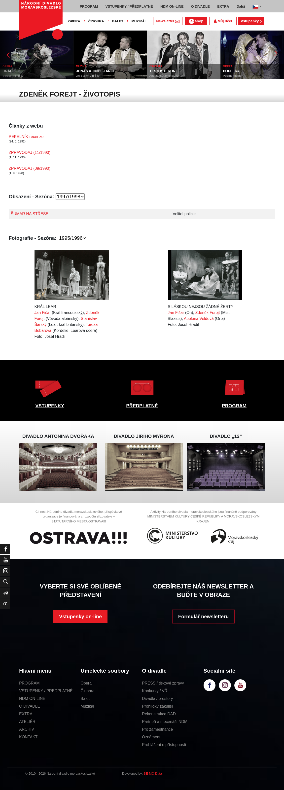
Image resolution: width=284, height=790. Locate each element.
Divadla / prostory (157, 698)
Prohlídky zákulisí (157, 706)
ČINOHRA (96, 21)
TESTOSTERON (162, 71)
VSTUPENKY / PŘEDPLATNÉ (45, 691)
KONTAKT (28, 737)
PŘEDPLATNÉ (142, 405)
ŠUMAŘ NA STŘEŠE (29, 214)
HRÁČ (7, 71)
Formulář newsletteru (203, 616)
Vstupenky (251, 21)
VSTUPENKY (50, 405)
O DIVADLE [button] (200, 6)
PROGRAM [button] (89, 6)
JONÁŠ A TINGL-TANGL (95, 71)
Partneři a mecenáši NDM (164, 722)
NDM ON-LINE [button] (171, 6)
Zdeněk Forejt (207, 312)
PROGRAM (234, 405)
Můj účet (223, 21)
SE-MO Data (153, 773)
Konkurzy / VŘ (154, 691)
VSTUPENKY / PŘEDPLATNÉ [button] (129, 6)
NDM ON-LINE (32, 698)
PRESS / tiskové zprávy (163, 683)
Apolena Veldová (198, 318)
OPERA (74, 21)
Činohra (88, 691)
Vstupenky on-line (80, 616)
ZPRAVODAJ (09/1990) (29, 168)
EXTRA (25, 714)
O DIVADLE (29, 706)
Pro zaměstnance (157, 729)
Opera (86, 683)
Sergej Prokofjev (12, 75)
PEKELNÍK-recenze (26, 137)
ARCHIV (26, 729)
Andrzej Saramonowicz (164, 75)
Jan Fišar (43, 312)
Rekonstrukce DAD (159, 714)
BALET (117, 21)
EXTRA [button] (223, 6)
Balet (85, 698)
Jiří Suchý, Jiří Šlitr (88, 75)
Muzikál (87, 706)
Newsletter (167, 21)
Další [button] (241, 6)
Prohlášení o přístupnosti (164, 745)
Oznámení (151, 737)
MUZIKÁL (138, 21)
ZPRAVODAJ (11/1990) (29, 152)
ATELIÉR (27, 722)
